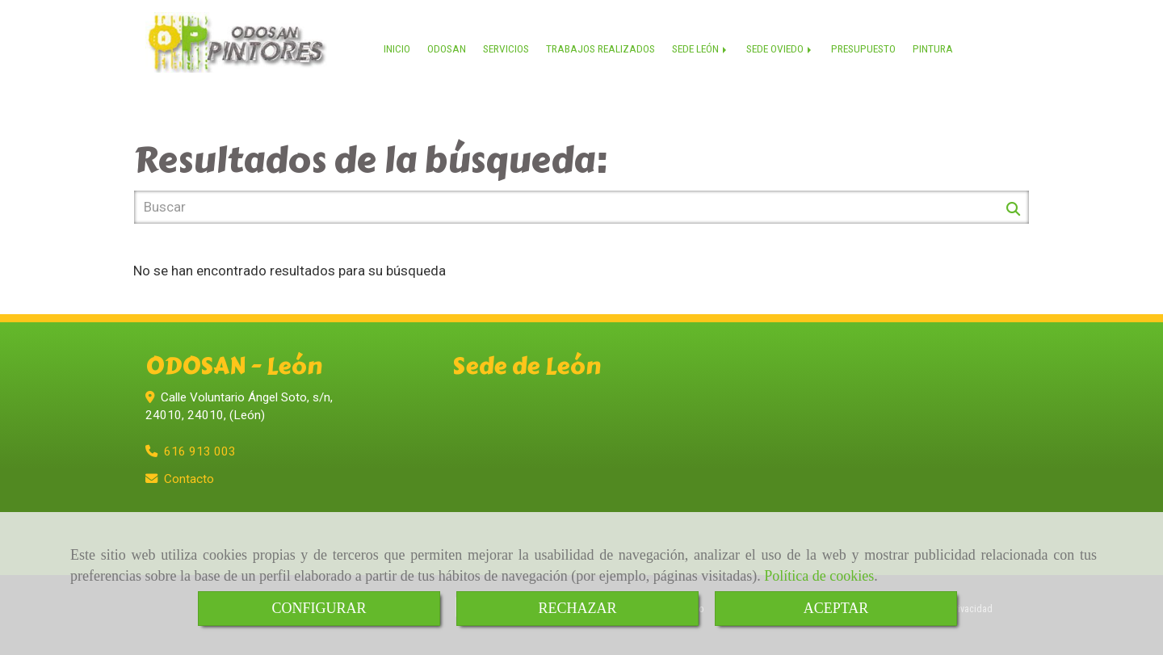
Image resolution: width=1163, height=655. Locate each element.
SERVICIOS (506, 48)
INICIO (397, 48)
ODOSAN (446, 48)
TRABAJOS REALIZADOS (600, 48)
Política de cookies (819, 576)
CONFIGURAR (318, 608)
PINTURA (933, 48)
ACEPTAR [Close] (836, 608)
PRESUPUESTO (863, 48)
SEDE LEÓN (700, 48)
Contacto (189, 479)
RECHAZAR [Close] (577, 608)
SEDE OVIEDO (780, 48)
